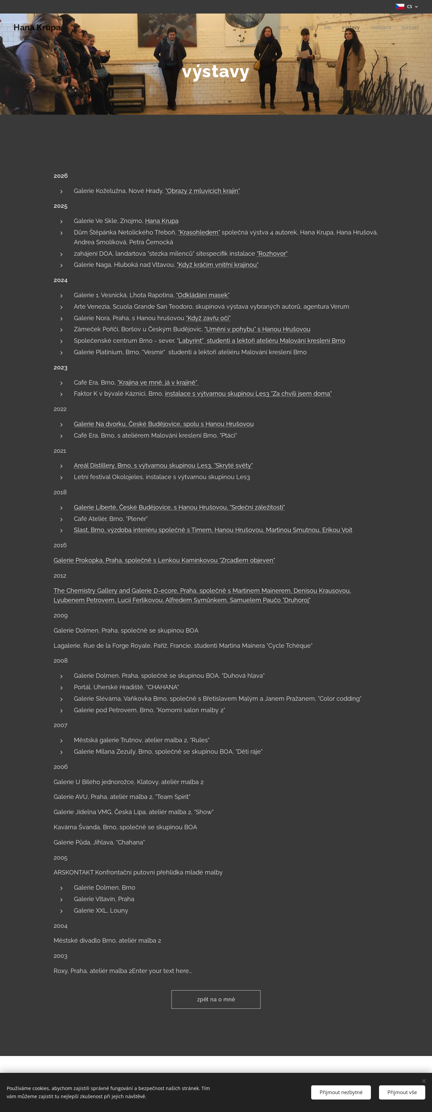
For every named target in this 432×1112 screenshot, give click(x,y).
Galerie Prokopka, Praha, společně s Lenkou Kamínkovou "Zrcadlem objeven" (164, 560)
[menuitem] (278, 27)
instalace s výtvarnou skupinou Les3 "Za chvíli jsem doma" (248, 393)
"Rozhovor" (272, 253)
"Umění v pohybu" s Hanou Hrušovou (257, 329)
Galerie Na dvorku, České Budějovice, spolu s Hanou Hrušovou (164, 423)
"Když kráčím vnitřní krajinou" (218, 264)
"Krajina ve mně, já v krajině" (158, 382)
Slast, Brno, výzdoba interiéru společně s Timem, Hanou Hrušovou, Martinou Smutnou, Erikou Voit (213, 529)
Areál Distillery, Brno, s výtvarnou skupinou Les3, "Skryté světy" (163, 465)
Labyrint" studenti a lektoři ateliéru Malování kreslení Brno (262, 340)
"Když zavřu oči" (208, 318)
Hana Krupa (162, 220)
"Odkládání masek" (203, 295)
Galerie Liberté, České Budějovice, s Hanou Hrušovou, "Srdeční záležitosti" (179, 507)
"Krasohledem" (199, 232)
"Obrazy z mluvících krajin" (202, 190)
